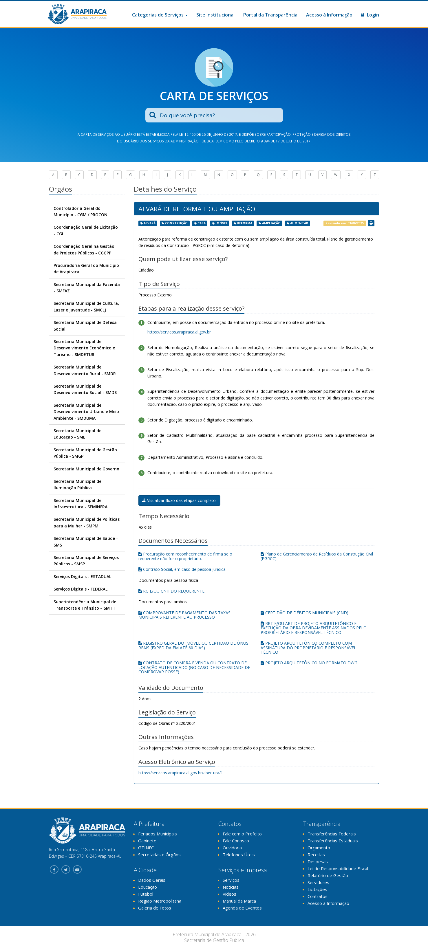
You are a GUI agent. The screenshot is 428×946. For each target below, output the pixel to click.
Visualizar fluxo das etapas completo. (179, 500)
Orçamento (319, 847)
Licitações (317, 889)
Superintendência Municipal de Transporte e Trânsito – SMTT (85, 605)
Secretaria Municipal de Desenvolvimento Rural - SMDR (85, 370)
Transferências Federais (332, 834)
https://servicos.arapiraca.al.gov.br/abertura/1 (180, 773)
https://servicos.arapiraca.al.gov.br (179, 332)
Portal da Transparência (270, 15)
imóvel (221, 223)
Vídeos (229, 894)
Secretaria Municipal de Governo (86, 469)
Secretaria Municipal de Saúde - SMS (86, 541)
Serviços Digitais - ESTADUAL (82, 576)
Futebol (145, 894)
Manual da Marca (239, 901)
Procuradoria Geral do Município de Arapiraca (86, 268)
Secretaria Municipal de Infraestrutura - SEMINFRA (80, 503)
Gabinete (147, 841)
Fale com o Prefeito (242, 834)
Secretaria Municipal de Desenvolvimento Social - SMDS (85, 389)
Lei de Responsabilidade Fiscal (338, 868)
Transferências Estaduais (333, 841)
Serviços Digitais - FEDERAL (80, 589)
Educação (147, 887)
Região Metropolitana (159, 901)
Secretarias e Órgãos (159, 854)
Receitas (316, 854)
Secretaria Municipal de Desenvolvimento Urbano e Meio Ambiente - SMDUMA (86, 411)
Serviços (231, 880)
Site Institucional (215, 15)
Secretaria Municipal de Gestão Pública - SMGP (85, 453)
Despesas (318, 861)
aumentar (299, 223)
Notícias (231, 887)
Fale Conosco (236, 841)
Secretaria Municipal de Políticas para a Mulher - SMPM (87, 522)
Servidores (318, 882)
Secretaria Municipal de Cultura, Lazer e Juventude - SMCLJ (86, 306)
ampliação (271, 223)
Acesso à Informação (329, 15)
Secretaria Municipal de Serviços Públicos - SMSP (86, 560)
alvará (150, 223)
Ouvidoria (232, 847)
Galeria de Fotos (154, 908)
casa (201, 223)
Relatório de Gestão (328, 875)
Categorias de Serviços (160, 15)
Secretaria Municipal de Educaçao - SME (77, 434)
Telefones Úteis (239, 854)
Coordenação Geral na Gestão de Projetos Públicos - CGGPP (84, 249)
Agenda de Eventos (242, 908)
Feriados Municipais (157, 834)
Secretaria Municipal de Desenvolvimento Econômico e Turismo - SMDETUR (84, 348)
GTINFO (146, 847)
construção (176, 223)
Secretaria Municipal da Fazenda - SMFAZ (87, 288)
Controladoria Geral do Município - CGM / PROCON (80, 211)
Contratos (318, 896)
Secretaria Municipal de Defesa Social (85, 325)
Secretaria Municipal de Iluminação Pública (77, 484)
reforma (244, 223)
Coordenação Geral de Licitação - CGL (86, 230)
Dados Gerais (151, 880)
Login (370, 15)
